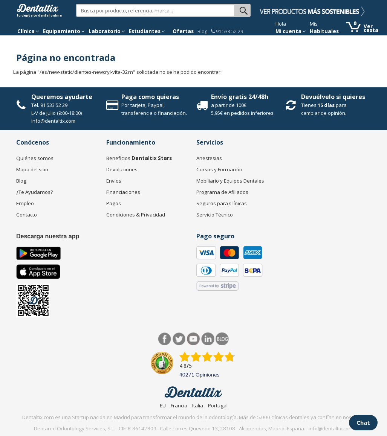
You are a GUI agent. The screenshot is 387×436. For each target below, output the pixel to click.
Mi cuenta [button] (290, 31)
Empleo (25, 203)
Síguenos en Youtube (193, 339)
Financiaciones (123, 192)
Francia (179, 405)
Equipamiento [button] (64, 31)
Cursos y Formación (219, 169)
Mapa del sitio (32, 169)
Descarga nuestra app (47, 236)
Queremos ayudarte (61, 97)
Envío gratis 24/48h (239, 97)
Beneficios (139, 158)
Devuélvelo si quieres (333, 97)
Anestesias (209, 158)
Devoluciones (122, 169)
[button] (28, 31)
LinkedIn (207, 339)
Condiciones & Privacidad (135, 214)
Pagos (113, 203)
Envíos (113, 180)
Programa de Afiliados (222, 192)
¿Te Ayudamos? (34, 192)
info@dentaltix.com (53, 120)
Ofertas (183, 31)
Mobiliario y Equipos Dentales (230, 180)
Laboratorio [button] (107, 31)
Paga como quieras (150, 97)
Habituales (324, 31)
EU (163, 405)
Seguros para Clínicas (221, 203)
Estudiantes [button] (147, 31)
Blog (202, 31)
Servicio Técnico (214, 214)
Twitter (179, 339)
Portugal (218, 405)
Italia (197, 405)
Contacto (26, 214)
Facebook (164, 339)
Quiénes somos (35, 158)
